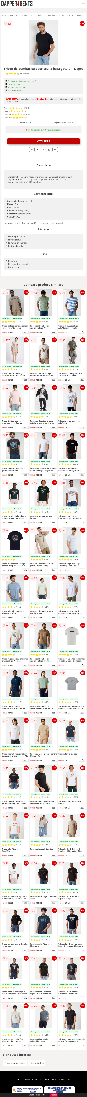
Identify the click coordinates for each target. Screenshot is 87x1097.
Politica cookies (66, 1079)
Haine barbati (21, 15)
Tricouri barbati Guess (76, 15)
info (25, 332)
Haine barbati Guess (55, 15)
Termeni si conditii (21, 1079)
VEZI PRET (43, 141)
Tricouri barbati (37, 15)
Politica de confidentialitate (44, 1079)
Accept (54, 1094)
